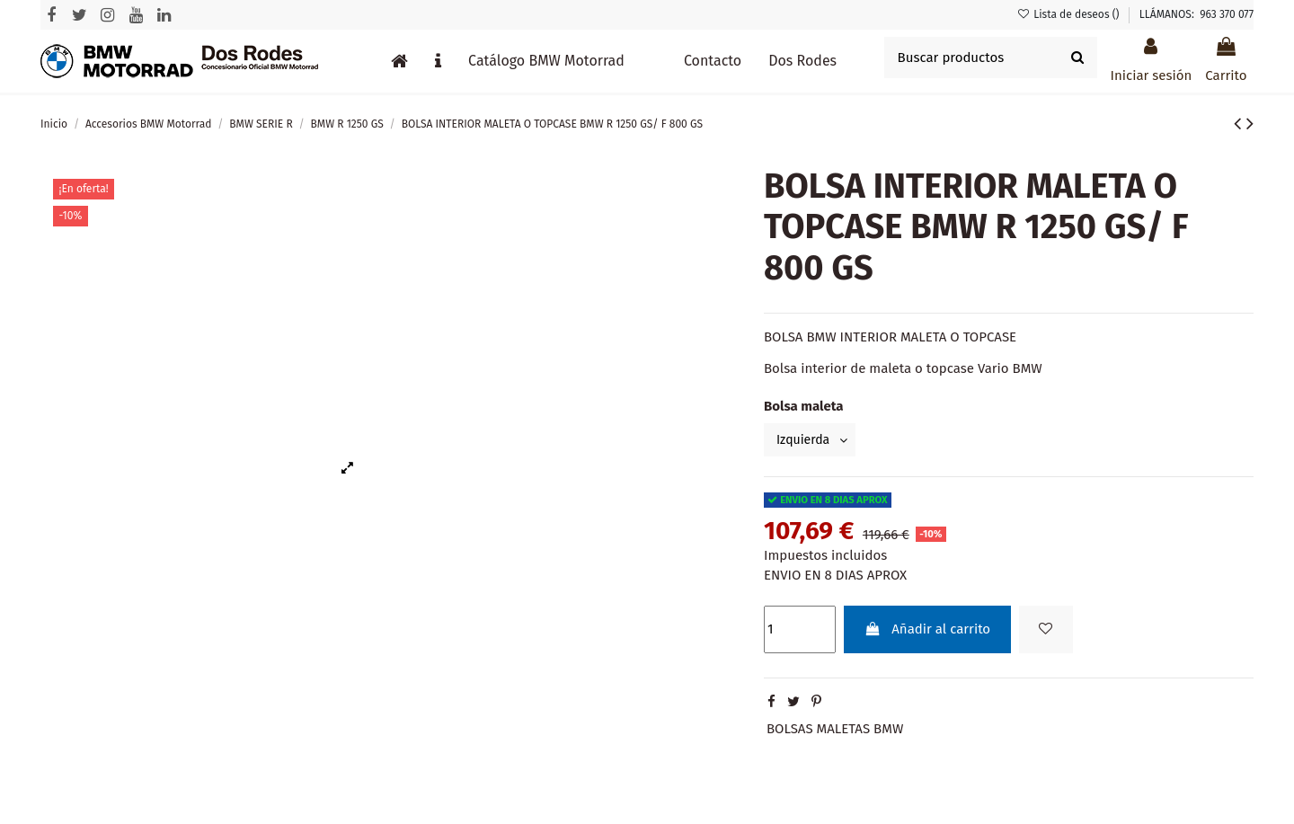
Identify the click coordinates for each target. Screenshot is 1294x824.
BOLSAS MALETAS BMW (835, 730)
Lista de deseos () (1069, 14)
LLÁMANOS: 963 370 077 (1196, 14)
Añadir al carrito (927, 632)
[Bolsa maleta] (813, 440)
